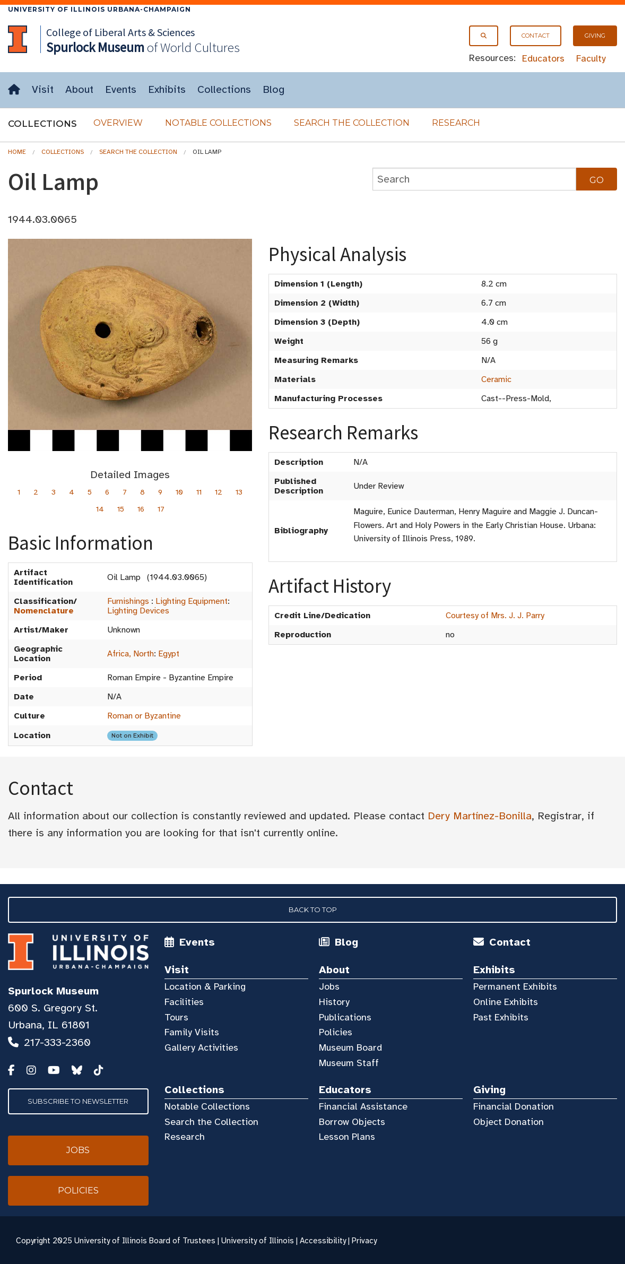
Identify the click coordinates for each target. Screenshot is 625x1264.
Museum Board (350, 1047)
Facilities (184, 1002)
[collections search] (474, 179)
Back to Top (313, 909)
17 (161, 509)
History (334, 1002)
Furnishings (128, 601)
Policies (335, 1032)
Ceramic (496, 379)
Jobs (329, 986)
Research (456, 123)
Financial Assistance (363, 1106)
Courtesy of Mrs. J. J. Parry (495, 615)
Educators (543, 58)
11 (199, 492)
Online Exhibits (505, 1002)
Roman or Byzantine (144, 716)
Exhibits (167, 89)
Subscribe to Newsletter (78, 1101)
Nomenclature (44, 610)
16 (140, 509)
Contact (536, 35)
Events (120, 89)
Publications (345, 1017)
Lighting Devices (138, 610)
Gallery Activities (201, 1047)
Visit (43, 89)
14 (100, 509)
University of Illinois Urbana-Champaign (99, 9)
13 (239, 492)
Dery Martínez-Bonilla (480, 816)
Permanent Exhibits (515, 986)
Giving (595, 35)
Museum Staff (349, 1063)
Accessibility (323, 1240)
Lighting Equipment (191, 601)
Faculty (591, 58)
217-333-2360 (57, 1042)
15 (120, 509)
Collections (224, 89)
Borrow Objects (352, 1122)
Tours (176, 1017)
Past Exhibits (500, 1017)
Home (17, 151)
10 (179, 492)
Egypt (168, 653)
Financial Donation (513, 1106)
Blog (273, 89)
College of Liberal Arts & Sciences (120, 32)
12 (218, 492)
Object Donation (508, 1122)
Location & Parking (205, 986)
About (79, 89)
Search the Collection (352, 123)
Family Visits (191, 1032)
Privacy (364, 1240)
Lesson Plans (347, 1136)
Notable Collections (218, 123)
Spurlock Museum (53, 991)
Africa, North (130, 653)
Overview (118, 123)
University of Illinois (257, 1240)
